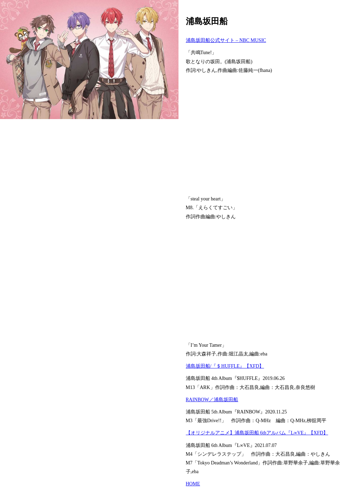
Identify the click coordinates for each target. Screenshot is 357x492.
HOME (193, 483)
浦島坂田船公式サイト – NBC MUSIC (226, 40)
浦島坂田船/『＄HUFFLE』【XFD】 (225, 366)
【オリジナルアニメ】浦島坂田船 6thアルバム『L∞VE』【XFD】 (257, 432)
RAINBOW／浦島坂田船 (212, 399)
